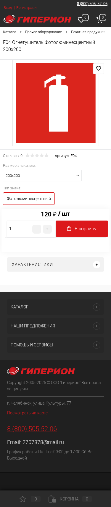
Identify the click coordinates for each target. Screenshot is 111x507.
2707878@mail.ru (43, 442)
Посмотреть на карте (27, 413)
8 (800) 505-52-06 (92, 3)
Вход (8, 7)
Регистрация (27, 7)
